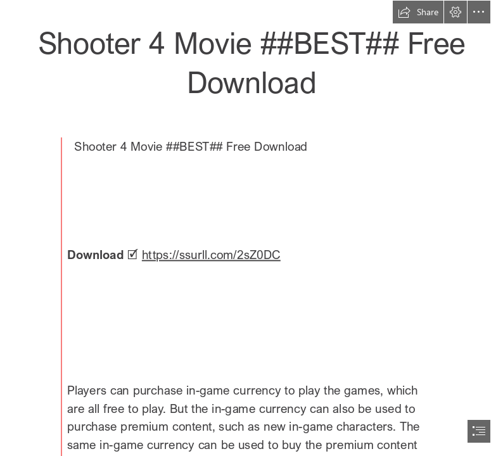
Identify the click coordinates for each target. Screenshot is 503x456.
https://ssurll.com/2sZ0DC (211, 255)
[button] (418, 12)
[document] (251, 228)
